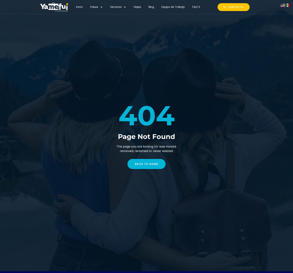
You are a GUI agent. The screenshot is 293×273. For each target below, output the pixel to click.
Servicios (118, 7)
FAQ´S (196, 7)
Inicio (79, 7)
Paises (96, 7)
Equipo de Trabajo (173, 7)
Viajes (137, 7)
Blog (151, 7)
